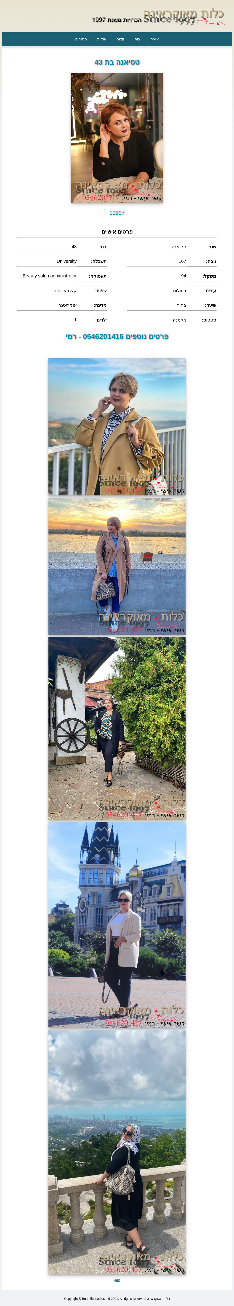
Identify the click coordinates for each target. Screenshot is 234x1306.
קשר (121, 39)
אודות (101, 39)
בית (137, 39)
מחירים (81, 39)
